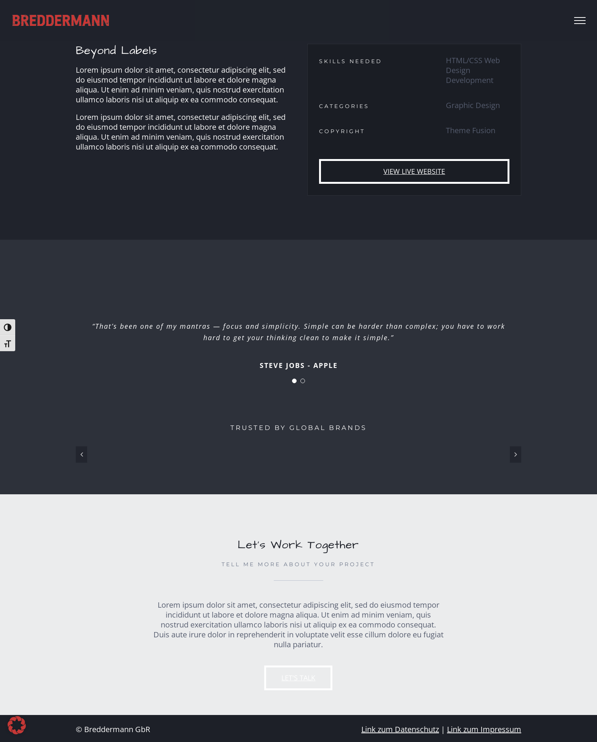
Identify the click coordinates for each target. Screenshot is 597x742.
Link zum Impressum (484, 729)
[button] (17, 725)
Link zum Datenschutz (400, 729)
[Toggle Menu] (580, 20)
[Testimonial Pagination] (294, 381)
